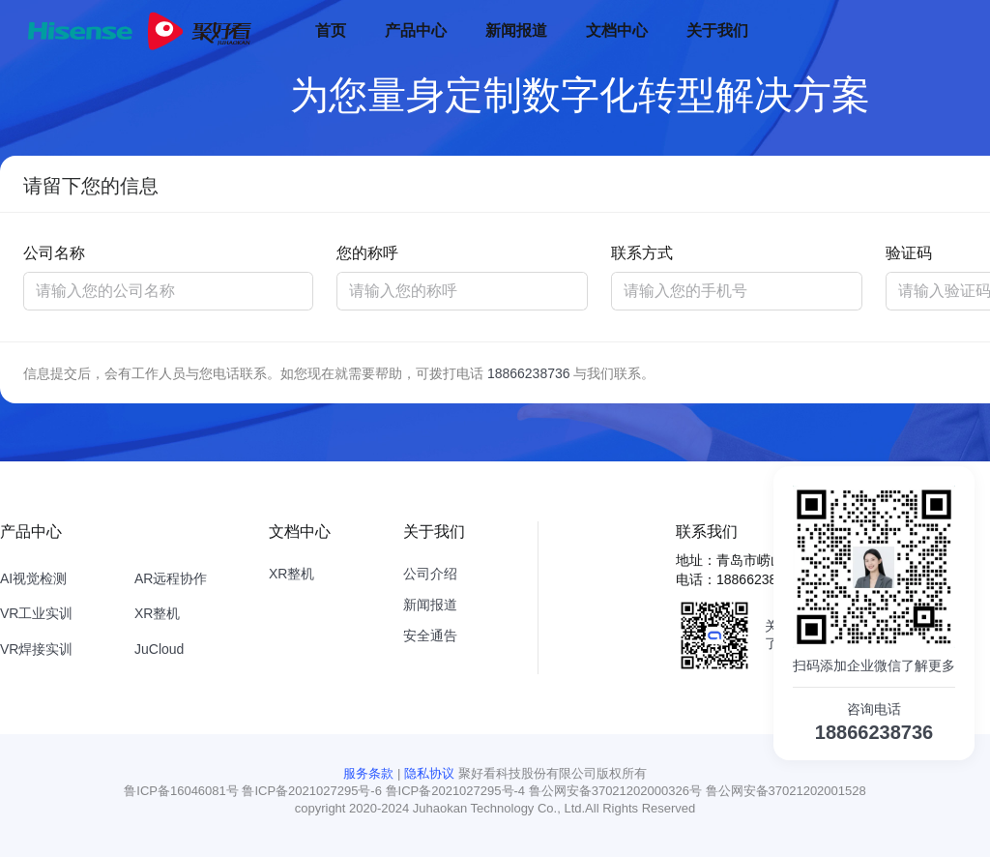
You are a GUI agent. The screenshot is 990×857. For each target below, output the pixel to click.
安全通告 (430, 635)
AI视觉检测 (33, 578)
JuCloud (159, 649)
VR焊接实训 (36, 649)
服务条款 (368, 773)
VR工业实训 (36, 613)
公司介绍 (430, 573)
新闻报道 (430, 604)
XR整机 (157, 613)
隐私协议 (429, 773)
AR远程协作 (170, 578)
